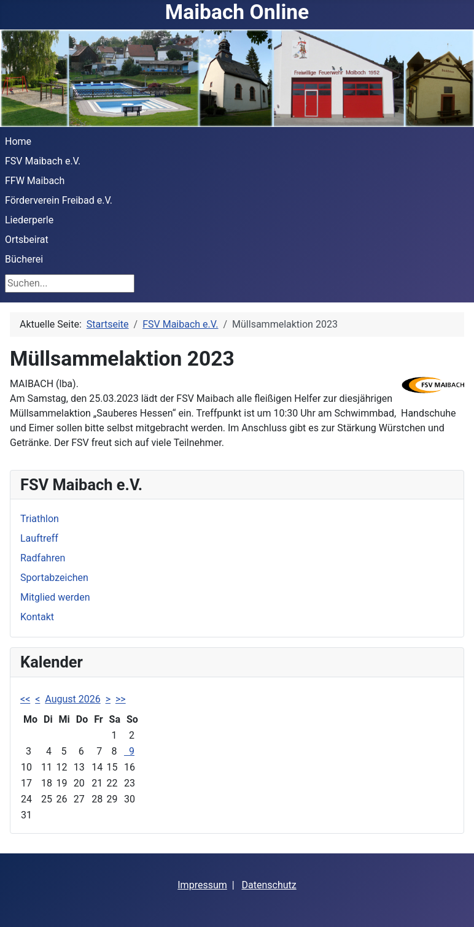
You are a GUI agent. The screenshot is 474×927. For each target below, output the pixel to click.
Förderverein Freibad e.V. (58, 200)
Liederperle (29, 220)
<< (25, 699)
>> (120, 699)
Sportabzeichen (54, 577)
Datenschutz (269, 885)
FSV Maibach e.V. (42, 161)
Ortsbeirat (27, 239)
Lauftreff (39, 538)
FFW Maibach (34, 181)
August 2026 (72, 699)
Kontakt (37, 617)
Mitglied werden (55, 597)
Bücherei (24, 259)
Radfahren (42, 558)
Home (18, 141)
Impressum (202, 885)
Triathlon (39, 519)
